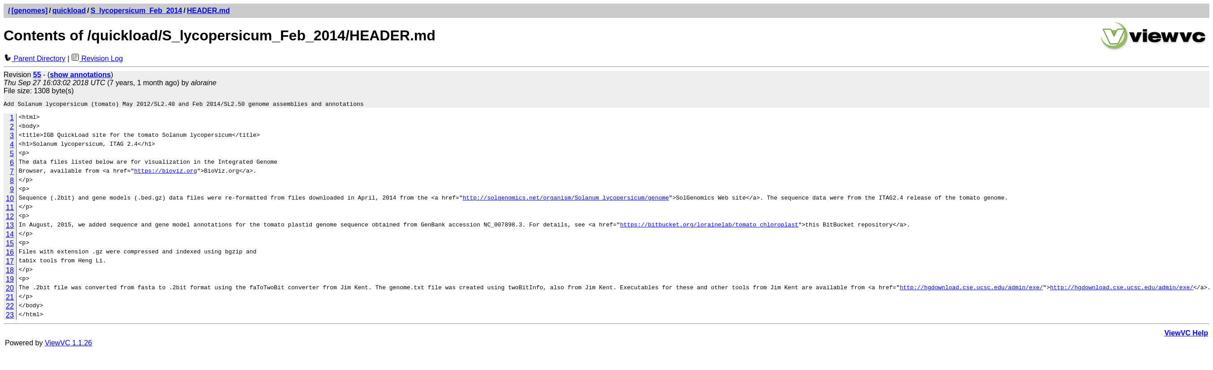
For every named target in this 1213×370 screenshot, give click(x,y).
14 (10, 235)
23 (10, 316)
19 (10, 280)
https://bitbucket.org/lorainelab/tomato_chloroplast (709, 227)
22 (10, 307)
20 (10, 289)
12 (10, 218)
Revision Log (97, 58)
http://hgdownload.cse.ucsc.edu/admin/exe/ (971, 290)
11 (10, 209)
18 (10, 271)
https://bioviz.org (165, 173)
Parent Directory (34, 58)
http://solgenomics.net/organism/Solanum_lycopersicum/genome (565, 200)
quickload (69, 10)
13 (10, 227)
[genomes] (29, 10)
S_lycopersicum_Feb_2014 (136, 10)
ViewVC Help (1186, 334)
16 (10, 253)
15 (10, 244)
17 (10, 262)
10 (10, 200)
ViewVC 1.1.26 (68, 344)
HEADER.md (208, 10)
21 (10, 298)
